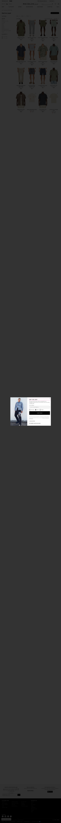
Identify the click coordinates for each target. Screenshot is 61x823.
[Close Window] (50, 398)
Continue (39, 413)
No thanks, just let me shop (35, 423)
